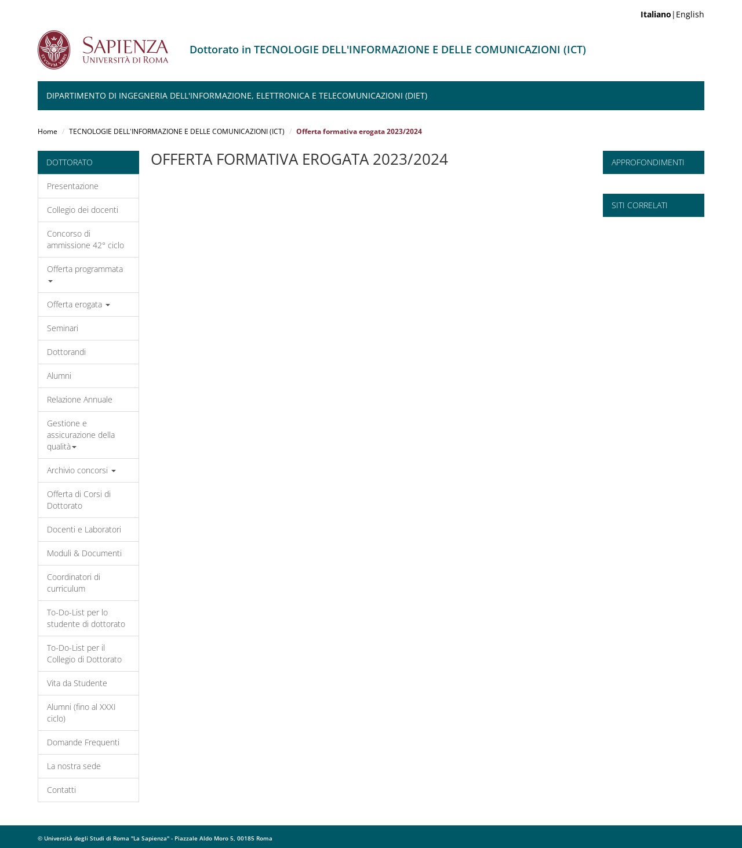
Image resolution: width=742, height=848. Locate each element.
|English (672, 14)
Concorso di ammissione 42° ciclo (85, 239)
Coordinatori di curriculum (73, 582)
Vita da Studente (77, 682)
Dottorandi (66, 351)
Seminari (62, 328)
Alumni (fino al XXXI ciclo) (81, 712)
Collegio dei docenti (82, 209)
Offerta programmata (85, 272)
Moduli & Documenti (84, 553)
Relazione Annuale (79, 399)
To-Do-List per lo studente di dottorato (86, 618)
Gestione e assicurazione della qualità (81, 435)
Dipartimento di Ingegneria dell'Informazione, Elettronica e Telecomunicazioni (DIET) (236, 95)
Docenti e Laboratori (84, 529)
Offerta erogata (78, 304)
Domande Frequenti (83, 742)
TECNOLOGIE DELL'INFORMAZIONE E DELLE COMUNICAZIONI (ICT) (177, 131)
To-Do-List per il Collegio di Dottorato (84, 653)
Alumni (59, 375)
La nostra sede (74, 765)
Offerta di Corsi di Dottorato (79, 499)
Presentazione (73, 185)
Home (47, 131)
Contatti (61, 789)
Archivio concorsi (81, 470)
